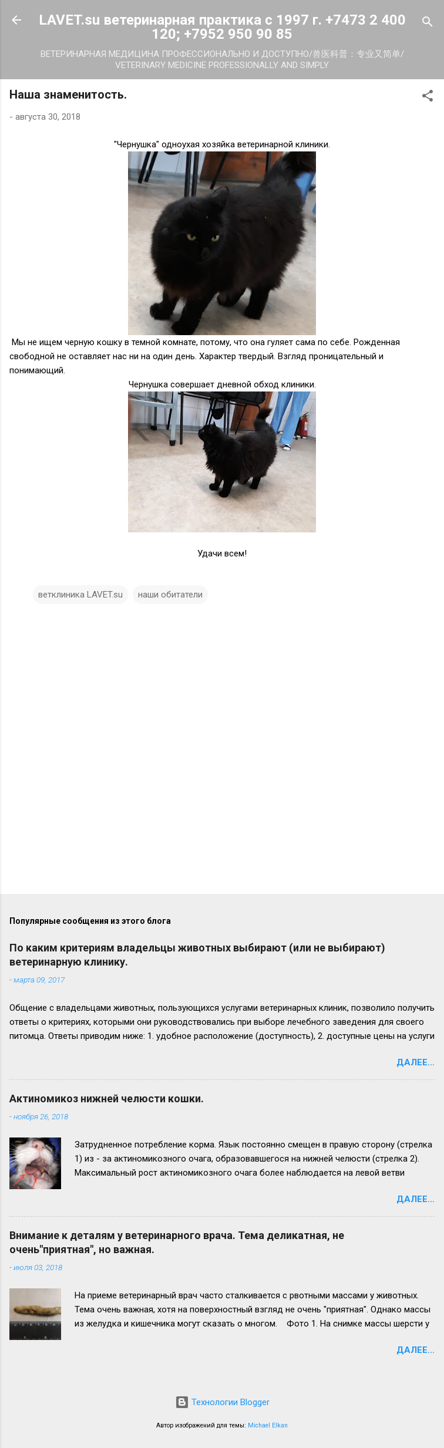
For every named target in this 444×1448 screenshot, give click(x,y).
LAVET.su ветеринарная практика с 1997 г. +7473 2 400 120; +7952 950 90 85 (222, 27)
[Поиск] (428, 24)
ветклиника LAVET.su (80, 594)
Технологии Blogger (222, 1402)
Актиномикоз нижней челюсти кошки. (106, 1098)
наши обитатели (170, 594)
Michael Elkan (268, 1425)
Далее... (415, 1062)
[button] (428, 98)
